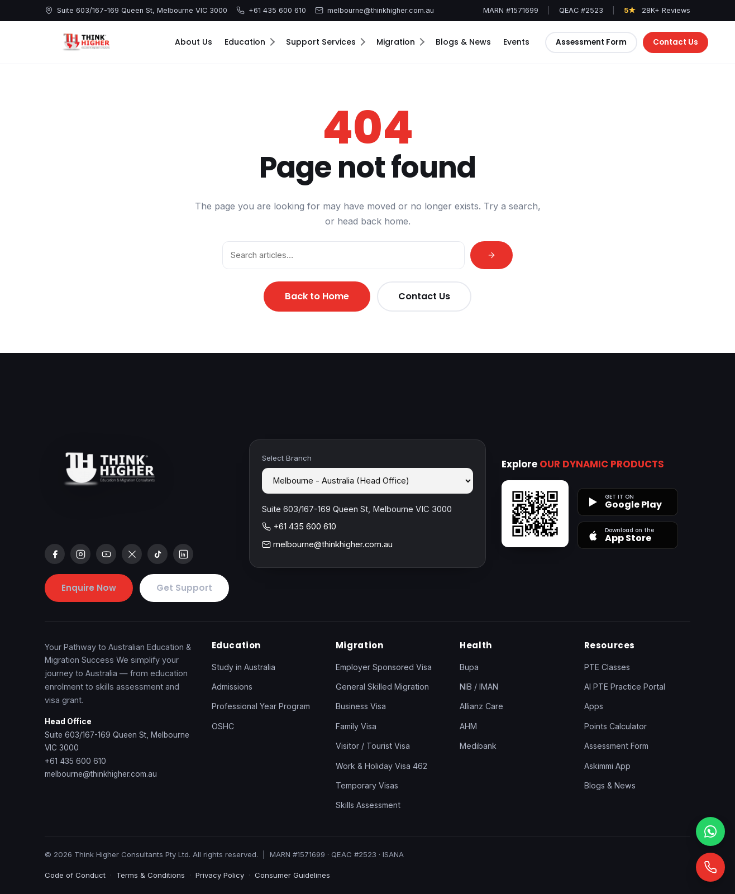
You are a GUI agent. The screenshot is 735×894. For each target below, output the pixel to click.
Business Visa (361, 706)
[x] (132, 554)
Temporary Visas (367, 785)
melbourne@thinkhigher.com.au (374, 10)
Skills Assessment (368, 805)
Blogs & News (463, 41)
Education (250, 41)
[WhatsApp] (710, 831)
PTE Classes (607, 667)
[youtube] (106, 554)
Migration (400, 41)
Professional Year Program (261, 706)
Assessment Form (591, 42)
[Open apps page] (535, 513)
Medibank (478, 745)
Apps (593, 706)
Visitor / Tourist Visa (373, 745)
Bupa (469, 667)
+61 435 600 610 (271, 10)
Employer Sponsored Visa (384, 667)
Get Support (184, 588)
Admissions (232, 686)
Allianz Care (481, 706)
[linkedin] (183, 554)
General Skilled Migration (382, 686)
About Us (193, 41)
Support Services (325, 41)
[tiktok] (157, 554)
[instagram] (80, 554)
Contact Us (676, 42)
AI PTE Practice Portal (624, 686)
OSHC (223, 726)
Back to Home (317, 296)
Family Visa (356, 726)
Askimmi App (607, 766)
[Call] (710, 867)
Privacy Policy (219, 875)
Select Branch (287, 457)
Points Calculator (615, 726)
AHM (468, 726)
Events (516, 41)
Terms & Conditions (150, 875)
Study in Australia (243, 667)
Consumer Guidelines (292, 875)
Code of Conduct (75, 875)
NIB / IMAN (479, 686)
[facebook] (55, 554)
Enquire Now (88, 588)
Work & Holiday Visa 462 (381, 766)
